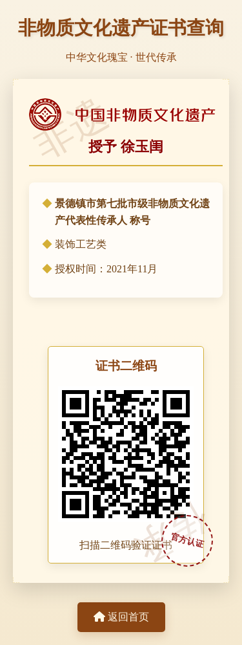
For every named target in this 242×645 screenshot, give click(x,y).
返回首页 (121, 616)
